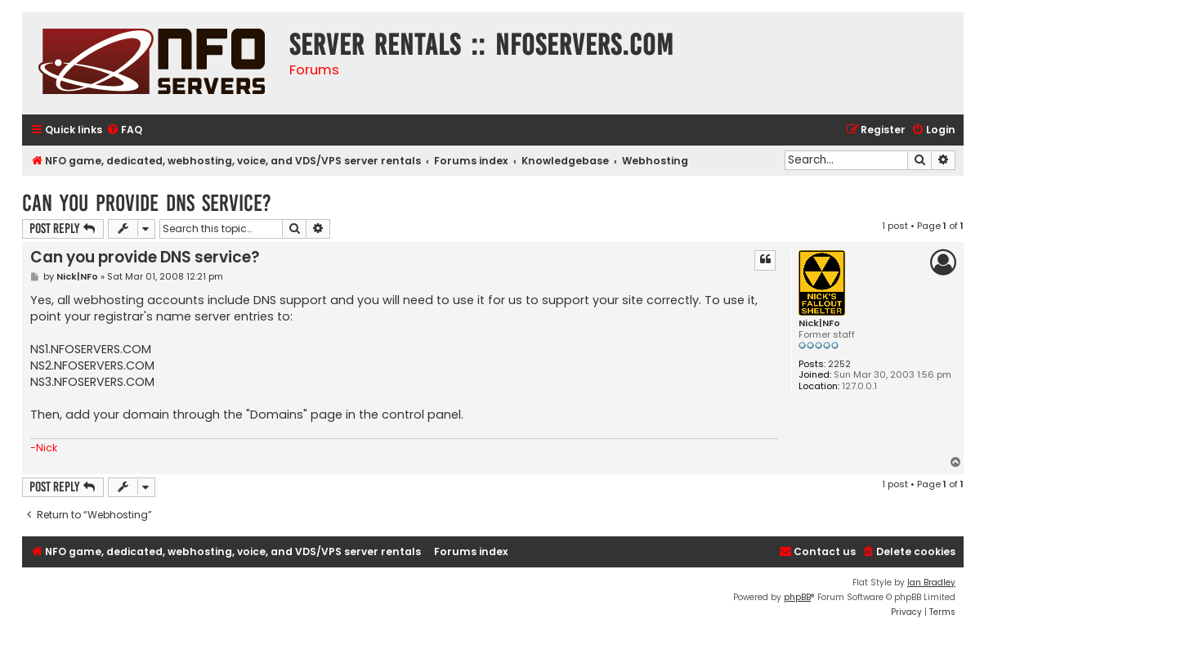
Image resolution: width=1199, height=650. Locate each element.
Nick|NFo (819, 323)
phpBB (797, 597)
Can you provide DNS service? (146, 203)
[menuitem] (124, 130)
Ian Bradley (931, 582)
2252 (839, 364)
